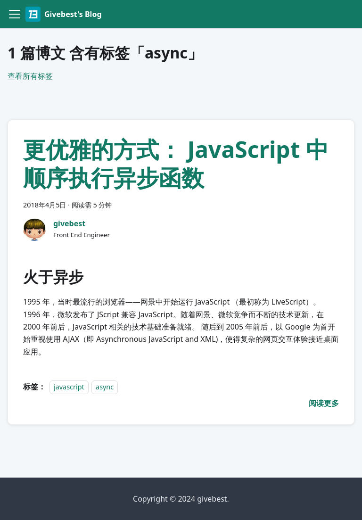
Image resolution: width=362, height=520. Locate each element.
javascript (69, 386)
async (105, 386)
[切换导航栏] (15, 14)
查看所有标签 (30, 76)
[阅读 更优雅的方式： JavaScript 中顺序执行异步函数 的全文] (324, 403)
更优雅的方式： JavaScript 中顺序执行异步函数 (176, 163)
